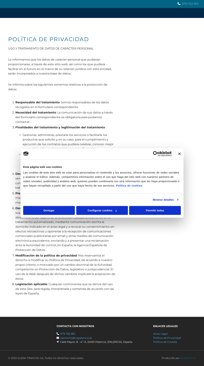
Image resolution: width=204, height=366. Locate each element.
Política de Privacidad (167, 338)
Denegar (48, 210)
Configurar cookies (102, 210)
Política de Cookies (165, 342)
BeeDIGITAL (188, 358)
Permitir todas (155, 210)
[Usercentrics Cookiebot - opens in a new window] (156, 153)
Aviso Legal (160, 333)
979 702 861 (190, 3)
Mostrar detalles (163, 199)
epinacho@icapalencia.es (76, 338)
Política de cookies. (129, 185)
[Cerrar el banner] (179, 153)
